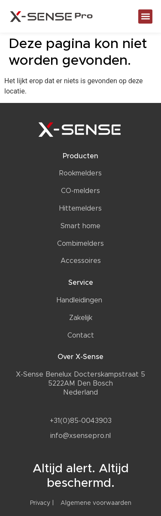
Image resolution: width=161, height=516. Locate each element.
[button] (145, 16)
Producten (80, 156)
